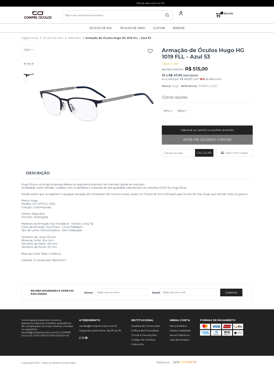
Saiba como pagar (236, 152)
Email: (156, 292)
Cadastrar (231, 292)
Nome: (88, 292)
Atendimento (89, 319)
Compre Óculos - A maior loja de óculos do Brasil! (39, 15)
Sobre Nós (137, 343)
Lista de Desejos (179, 339)
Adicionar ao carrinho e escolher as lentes (207, 130)
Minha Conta (180, 319)
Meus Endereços (180, 334)
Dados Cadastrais (180, 330)
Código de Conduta (143, 339)
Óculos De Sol (100, 28)
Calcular (204, 152)
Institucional (142, 319)
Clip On (159, 28)
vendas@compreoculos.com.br (98, 325)
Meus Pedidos (178, 325)
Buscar (167, 15)
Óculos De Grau (132, 28)
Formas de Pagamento (218, 319)
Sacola (228, 15)
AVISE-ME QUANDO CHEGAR (207, 140)
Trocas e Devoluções (143, 334)
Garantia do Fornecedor (145, 325)
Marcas (179, 28)
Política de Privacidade (145, 330)
